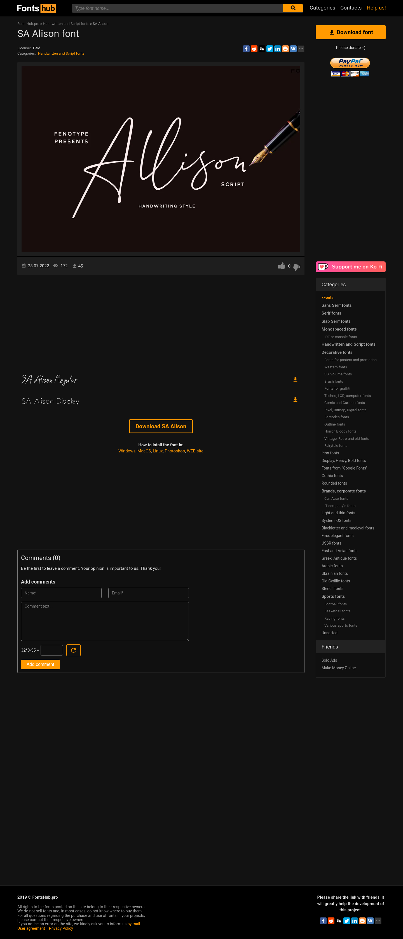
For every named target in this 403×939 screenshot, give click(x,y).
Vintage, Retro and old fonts (346, 438)
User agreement (31, 928)
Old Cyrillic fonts (336, 581)
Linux (158, 451)
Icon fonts (330, 453)
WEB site (195, 451)
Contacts (351, 7)
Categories (322, 7)
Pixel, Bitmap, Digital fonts (345, 410)
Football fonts (335, 604)
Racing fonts (334, 618)
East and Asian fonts (340, 550)
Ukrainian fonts (335, 573)
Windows (126, 451)
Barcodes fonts (336, 417)
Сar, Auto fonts (336, 498)
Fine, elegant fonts (337, 535)
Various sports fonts (340, 625)
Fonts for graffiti (337, 388)
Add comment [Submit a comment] (40, 664)
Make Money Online (339, 668)
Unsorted (330, 633)
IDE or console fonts (340, 337)
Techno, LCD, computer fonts (347, 396)
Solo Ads (329, 660)
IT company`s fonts (339, 506)
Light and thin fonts (338, 513)
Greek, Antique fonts (339, 558)
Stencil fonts (332, 588)
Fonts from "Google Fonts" (344, 468)
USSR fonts (331, 543)
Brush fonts (333, 381)
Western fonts (335, 367)
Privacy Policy (61, 928)
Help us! (376, 7)
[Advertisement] (160, 323)
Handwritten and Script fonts (61, 53)
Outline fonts (334, 424)
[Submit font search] (293, 8)
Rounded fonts (334, 483)
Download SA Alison (160, 426)
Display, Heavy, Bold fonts (344, 460)
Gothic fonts (332, 475)
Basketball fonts (337, 611)
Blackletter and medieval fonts (348, 528)
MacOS (144, 451)
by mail (134, 924)
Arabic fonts (332, 566)
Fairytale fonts (336, 445)
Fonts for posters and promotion (350, 360)
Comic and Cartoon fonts (344, 403)
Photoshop (175, 451)
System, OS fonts (336, 520)
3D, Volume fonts (338, 374)
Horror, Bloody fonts (340, 431)
